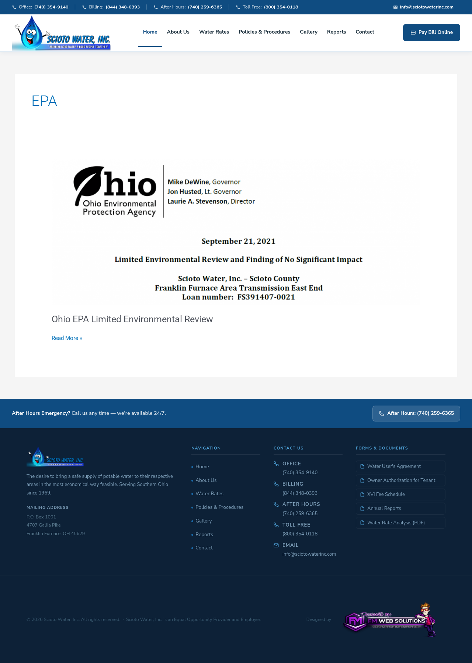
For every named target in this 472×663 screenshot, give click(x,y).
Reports (336, 31)
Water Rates (214, 31)
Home (150, 31)
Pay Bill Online (431, 32)
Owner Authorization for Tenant (397, 480)
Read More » (67, 337)
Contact (365, 31)
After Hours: (187, 7)
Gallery (308, 31)
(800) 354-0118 (299, 534)
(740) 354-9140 (299, 472)
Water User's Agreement (390, 466)
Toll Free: (267, 7)
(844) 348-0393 (299, 493)
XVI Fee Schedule (382, 494)
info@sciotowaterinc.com (309, 554)
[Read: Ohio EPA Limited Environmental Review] (236, 231)
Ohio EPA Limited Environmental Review (136, 318)
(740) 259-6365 (299, 513)
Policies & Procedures (264, 31)
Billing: (111, 7)
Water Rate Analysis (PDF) (392, 523)
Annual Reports (380, 508)
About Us (178, 31)
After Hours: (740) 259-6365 (416, 413)
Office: (40, 7)
